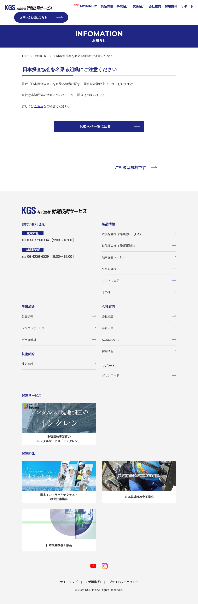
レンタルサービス (59, 328)
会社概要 (139, 316)
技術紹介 (139, 6)
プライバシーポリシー (123, 581)
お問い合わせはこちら (41, 17)
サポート (187, 6)
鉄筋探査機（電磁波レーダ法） (139, 234)
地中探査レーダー (139, 257)
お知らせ (41, 56)
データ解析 (59, 339)
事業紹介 (123, 6)
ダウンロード (139, 375)
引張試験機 (139, 269)
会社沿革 (139, 328)
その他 (139, 292)
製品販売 (59, 316)
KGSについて (139, 339)
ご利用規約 (93, 581)
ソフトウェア (139, 280)
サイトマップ (68, 581)
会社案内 (155, 6)
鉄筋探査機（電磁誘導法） (139, 245)
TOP (25, 56)
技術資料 (59, 363)
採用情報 (171, 6)
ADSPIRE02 (84, 6)
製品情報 (107, 6)
